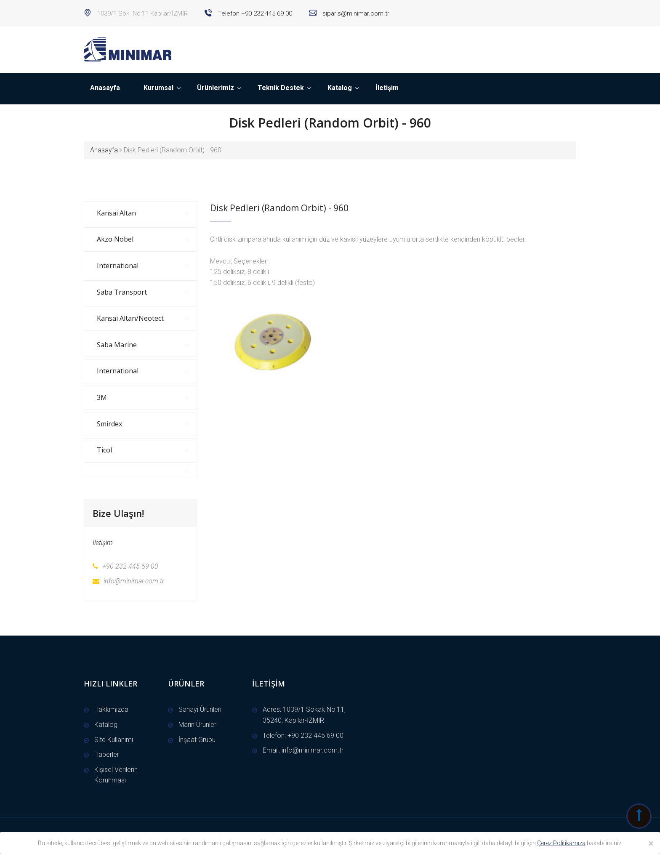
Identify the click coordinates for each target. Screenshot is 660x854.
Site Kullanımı (113, 740)
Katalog (339, 88)
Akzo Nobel (115, 239)
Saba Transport (122, 292)
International (117, 265)
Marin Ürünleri (198, 725)
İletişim (387, 88)
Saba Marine (117, 344)
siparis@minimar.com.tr (355, 13)
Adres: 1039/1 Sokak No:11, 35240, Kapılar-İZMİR (304, 714)
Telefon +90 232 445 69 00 (254, 13)
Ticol (104, 450)
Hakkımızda (111, 709)
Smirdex (109, 423)
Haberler (106, 754)
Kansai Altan (116, 213)
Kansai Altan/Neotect (130, 318)
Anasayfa (105, 88)
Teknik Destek (281, 88)
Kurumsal (158, 88)
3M (102, 397)
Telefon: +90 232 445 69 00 (303, 736)
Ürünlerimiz (215, 88)
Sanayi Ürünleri (199, 709)
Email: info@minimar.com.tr (303, 750)
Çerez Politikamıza (561, 843)
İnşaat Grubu (197, 740)
